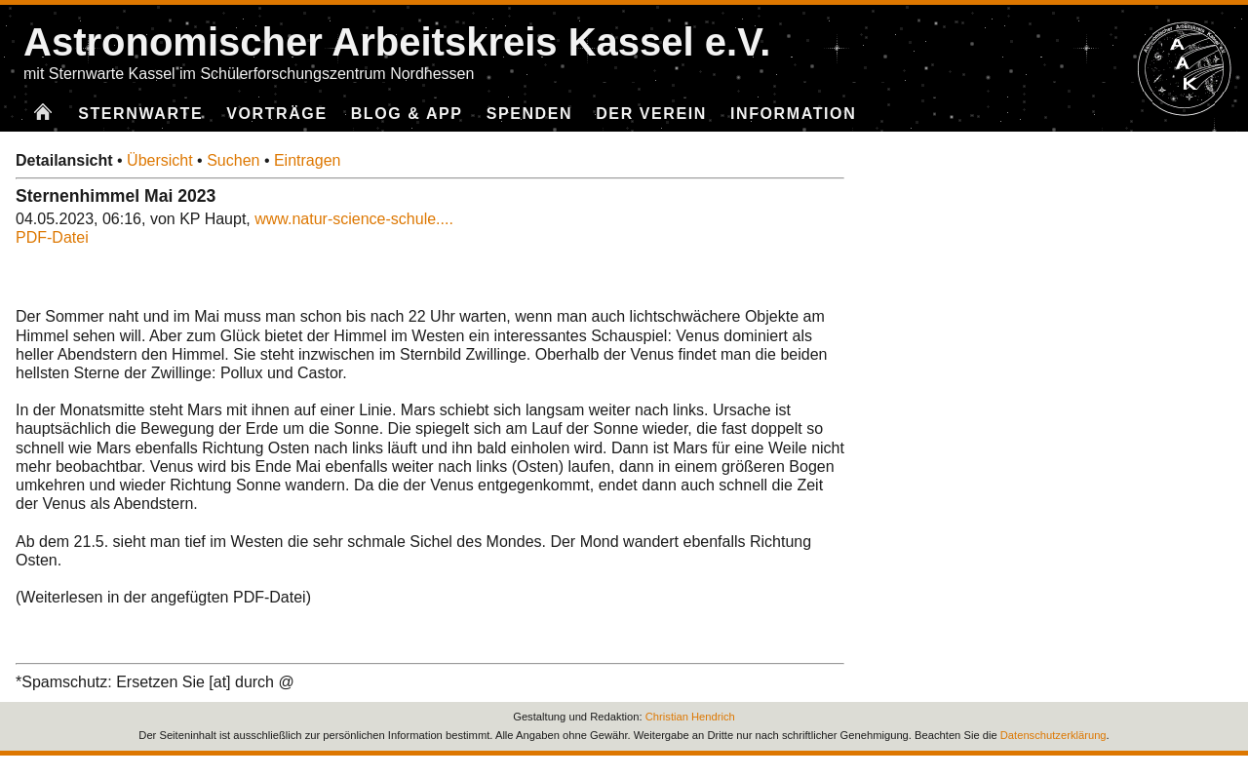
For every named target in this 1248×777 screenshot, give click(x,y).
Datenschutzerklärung (1053, 735)
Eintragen (307, 160)
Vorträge (276, 113)
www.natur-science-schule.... (353, 219)
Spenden (530, 113)
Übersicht (160, 160)
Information (793, 113)
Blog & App (407, 113)
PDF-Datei (52, 237)
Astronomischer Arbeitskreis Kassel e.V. (396, 41)
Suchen (233, 160)
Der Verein (651, 113)
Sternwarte (140, 113)
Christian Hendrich (690, 716)
